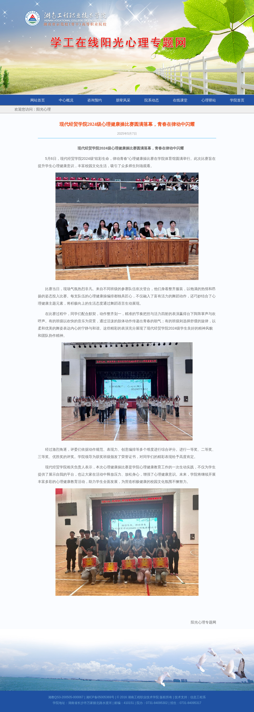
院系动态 (151, 100)
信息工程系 (198, 697)
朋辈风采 (123, 100)
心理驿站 (208, 100)
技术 (178, 697)
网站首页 (37, 100)
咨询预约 (94, 100)
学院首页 (237, 100)
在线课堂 (180, 100)
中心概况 (66, 100)
